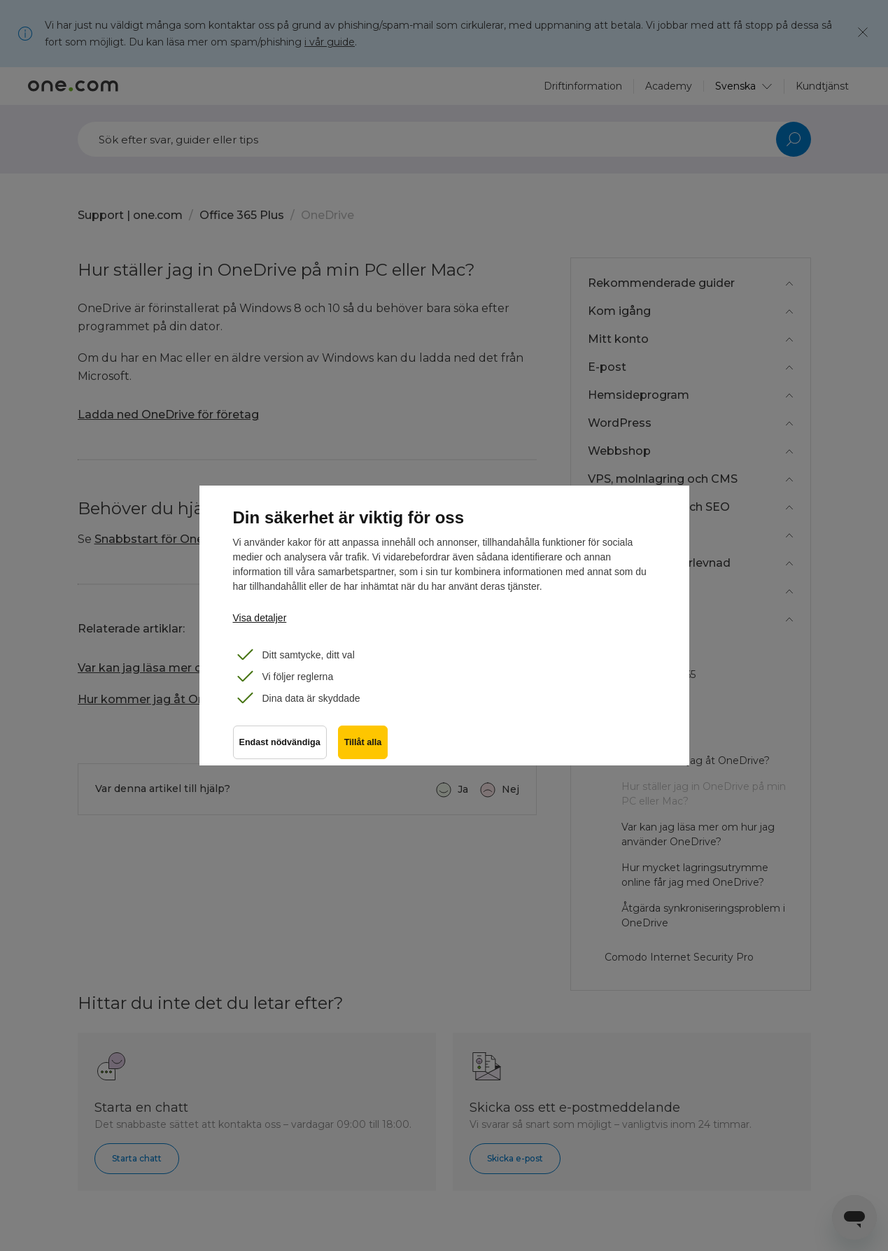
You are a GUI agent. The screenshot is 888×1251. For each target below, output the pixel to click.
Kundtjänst (822, 86)
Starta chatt (137, 1158)
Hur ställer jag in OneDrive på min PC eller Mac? (703, 793)
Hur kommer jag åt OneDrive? (163, 699)
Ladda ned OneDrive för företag (168, 414)
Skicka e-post (515, 1158)
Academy (668, 86)
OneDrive (327, 215)
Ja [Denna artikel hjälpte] (463, 789)
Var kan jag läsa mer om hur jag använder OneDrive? (226, 667)
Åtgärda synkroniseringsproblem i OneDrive (703, 915)
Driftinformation (583, 86)
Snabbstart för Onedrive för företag (195, 539)
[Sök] (444, 139)
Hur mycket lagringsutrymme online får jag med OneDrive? (694, 875)
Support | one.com (130, 215)
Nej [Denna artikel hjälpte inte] (510, 789)
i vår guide (329, 42)
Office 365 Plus (241, 215)
